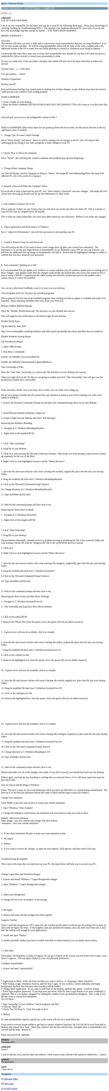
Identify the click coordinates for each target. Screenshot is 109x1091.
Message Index (11, 1079)
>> (10, 13)
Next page (9, 1084)
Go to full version (9, 1088)
